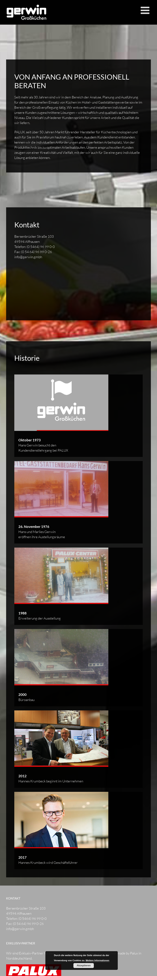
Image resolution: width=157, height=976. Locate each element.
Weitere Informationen (97, 960)
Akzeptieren (84, 965)
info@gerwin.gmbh (28, 257)
